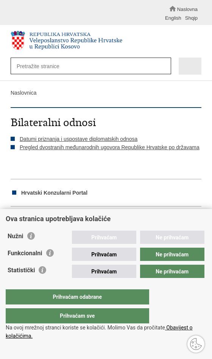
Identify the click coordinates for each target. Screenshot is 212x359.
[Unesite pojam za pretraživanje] (86, 66)
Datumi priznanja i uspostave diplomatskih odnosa (78, 139)
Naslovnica (23, 93)
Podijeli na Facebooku (31, 219)
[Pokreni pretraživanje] (163, 66)
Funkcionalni (25, 268)
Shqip (191, 18)
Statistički (21, 285)
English (173, 18)
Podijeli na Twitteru (47, 219)
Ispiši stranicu (15, 219)
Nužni (15, 251)
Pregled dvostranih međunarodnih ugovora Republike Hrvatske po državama (110, 147)
